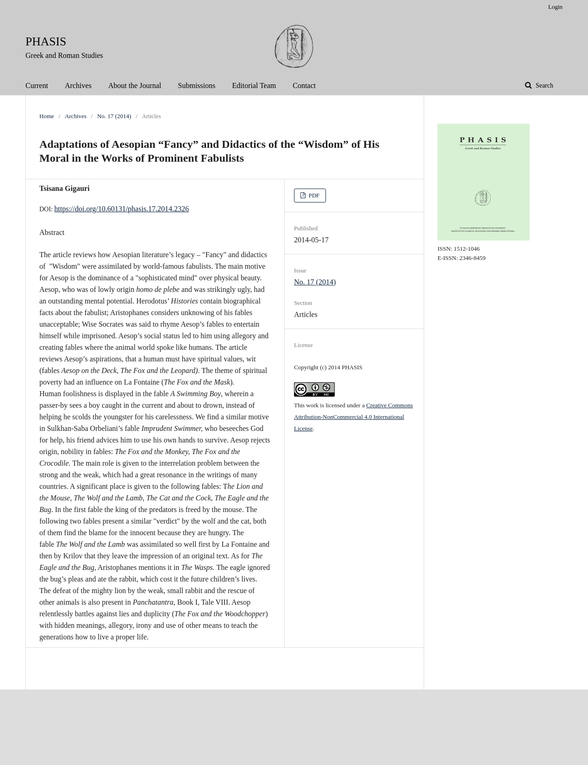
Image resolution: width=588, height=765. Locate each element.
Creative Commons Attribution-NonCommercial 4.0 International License (353, 417)
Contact (304, 85)
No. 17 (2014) (114, 116)
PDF (313, 195)
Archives (78, 85)
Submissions (196, 85)
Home (46, 116)
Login (555, 6)
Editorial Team (254, 85)
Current (36, 85)
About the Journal (135, 85)
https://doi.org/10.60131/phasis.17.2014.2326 (121, 209)
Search (543, 85)
